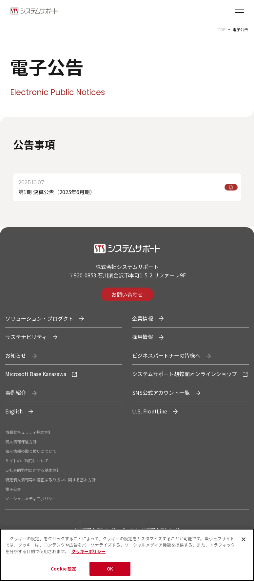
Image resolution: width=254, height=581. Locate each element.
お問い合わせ (127, 294)
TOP (222, 29)
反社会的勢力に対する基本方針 (32, 470)
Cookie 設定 (63, 570)
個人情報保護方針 (21, 441)
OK (110, 570)
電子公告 (13, 489)
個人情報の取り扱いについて (30, 451)
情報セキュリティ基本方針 (28, 432)
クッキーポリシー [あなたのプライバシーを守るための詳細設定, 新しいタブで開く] (88, 552)
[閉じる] (243, 540)
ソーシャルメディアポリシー (30, 498)
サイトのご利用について (27, 460)
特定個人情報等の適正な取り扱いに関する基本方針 (50, 479)
